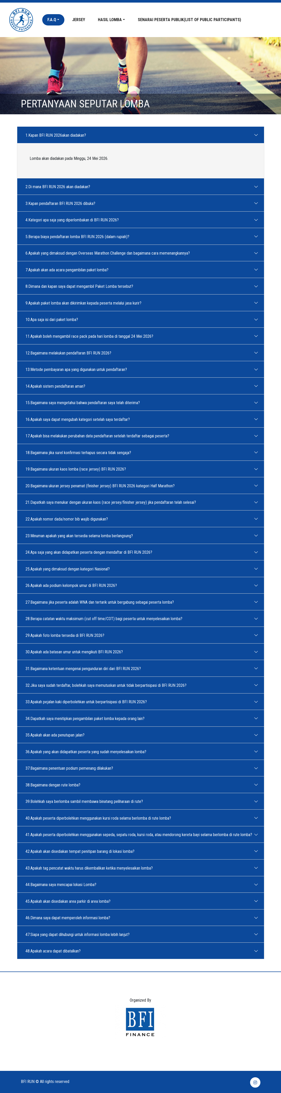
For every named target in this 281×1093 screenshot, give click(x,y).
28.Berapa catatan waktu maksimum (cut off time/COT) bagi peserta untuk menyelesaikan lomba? (105, 618)
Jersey (78, 19)
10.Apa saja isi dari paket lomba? (53, 319)
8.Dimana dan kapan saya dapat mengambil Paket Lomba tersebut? (80, 286)
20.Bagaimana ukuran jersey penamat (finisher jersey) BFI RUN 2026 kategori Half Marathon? (101, 485)
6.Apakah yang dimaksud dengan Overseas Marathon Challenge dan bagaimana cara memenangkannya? (109, 253)
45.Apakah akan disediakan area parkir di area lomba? (69, 901)
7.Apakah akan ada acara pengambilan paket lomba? (68, 269)
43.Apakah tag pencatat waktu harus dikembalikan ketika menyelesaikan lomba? (90, 868)
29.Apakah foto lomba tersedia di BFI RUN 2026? (66, 635)
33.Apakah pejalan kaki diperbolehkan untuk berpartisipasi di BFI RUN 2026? (87, 702)
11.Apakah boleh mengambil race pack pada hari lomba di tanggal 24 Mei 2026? (90, 336)
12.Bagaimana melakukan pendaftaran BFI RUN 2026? (69, 353)
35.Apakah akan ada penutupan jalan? (56, 735)
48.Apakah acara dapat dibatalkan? (54, 951)
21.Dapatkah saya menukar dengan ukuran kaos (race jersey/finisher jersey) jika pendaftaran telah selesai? (112, 502)
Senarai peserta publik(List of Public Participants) (189, 19)
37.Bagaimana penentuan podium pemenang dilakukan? (70, 768)
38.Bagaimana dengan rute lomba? (54, 785)
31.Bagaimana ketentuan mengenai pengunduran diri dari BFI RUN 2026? (84, 668)
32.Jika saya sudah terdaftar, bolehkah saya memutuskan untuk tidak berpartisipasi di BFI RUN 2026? (107, 685)
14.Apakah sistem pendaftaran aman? (56, 386)
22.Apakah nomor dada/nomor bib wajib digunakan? (68, 519)
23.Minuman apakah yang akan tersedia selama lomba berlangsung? (80, 535)
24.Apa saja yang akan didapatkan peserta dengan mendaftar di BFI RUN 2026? (90, 552)
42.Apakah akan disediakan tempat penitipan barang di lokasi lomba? (81, 851)
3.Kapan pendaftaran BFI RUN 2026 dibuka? (61, 203)
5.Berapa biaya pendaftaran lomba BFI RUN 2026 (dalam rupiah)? (78, 236)
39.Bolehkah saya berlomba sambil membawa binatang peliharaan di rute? (85, 801)
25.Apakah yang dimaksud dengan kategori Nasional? (69, 569)
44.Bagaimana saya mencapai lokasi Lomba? (62, 884)
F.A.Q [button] (51, 19)
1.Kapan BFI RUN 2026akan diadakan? (57, 135)
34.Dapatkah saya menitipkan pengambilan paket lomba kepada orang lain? (86, 718)
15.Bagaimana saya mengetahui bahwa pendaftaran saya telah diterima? (84, 403)
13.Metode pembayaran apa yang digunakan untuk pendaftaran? (77, 369)
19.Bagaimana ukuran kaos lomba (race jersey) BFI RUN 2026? (77, 469)
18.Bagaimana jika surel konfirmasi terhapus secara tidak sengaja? (79, 452)
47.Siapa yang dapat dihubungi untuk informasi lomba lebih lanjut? (79, 934)
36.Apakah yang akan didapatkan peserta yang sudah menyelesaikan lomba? (87, 751)
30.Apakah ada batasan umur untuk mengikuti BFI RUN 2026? (75, 652)
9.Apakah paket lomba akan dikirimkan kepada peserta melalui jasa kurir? (84, 303)
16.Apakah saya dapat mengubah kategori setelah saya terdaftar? (79, 419)
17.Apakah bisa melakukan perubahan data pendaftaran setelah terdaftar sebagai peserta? (98, 436)
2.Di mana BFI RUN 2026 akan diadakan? (59, 187)
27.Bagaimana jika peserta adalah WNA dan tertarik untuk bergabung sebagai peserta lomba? (101, 602)
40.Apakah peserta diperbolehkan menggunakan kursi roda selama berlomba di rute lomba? (99, 818)
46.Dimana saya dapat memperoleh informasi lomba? (69, 918)
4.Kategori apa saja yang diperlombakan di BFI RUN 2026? (73, 220)
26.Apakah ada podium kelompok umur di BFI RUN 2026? (72, 585)
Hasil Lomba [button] (110, 19)
